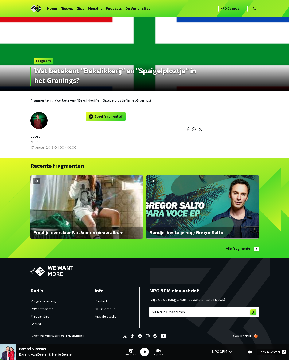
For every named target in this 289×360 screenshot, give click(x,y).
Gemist (35, 324)
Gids (80, 8)
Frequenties (39, 316)
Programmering (43, 301)
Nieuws (67, 8)
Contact (101, 301)
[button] (131, 352)
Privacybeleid (75, 335)
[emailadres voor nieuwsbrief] (204, 312)
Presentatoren (41, 309)
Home (52, 8)
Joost (35, 136)
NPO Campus (233, 8)
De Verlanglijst (137, 8)
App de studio (106, 316)
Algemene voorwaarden (47, 335)
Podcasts (114, 8)
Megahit (95, 8)
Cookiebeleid (242, 336)
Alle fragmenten (242, 249)
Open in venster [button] (272, 352)
